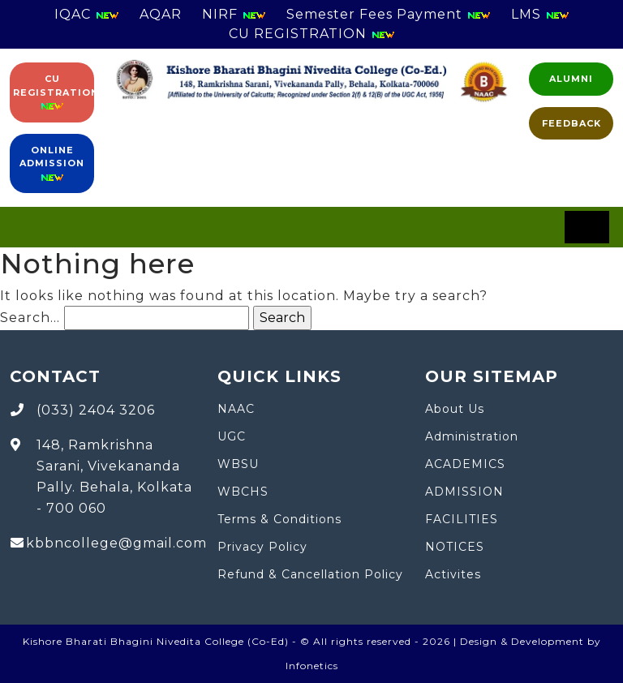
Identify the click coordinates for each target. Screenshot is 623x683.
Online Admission (51, 163)
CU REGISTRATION (312, 33)
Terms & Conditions (279, 519)
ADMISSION (464, 491)
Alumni (571, 78)
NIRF (234, 14)
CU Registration (53, 92)
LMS (540, 14)
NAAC (236, 409)
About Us (454, 409)
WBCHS (243, 491)
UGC (231, 436)
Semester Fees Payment (388, 14)
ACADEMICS (465, 464)
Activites (453, 574)
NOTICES (454, 546)
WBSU (238, 464)
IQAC (86, 14)
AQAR (161, 14)
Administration (471, 436)
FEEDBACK (571, 123)
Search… (30, 317)
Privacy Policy (262, 546)
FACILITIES (461, 519)
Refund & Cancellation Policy (310, 574)
